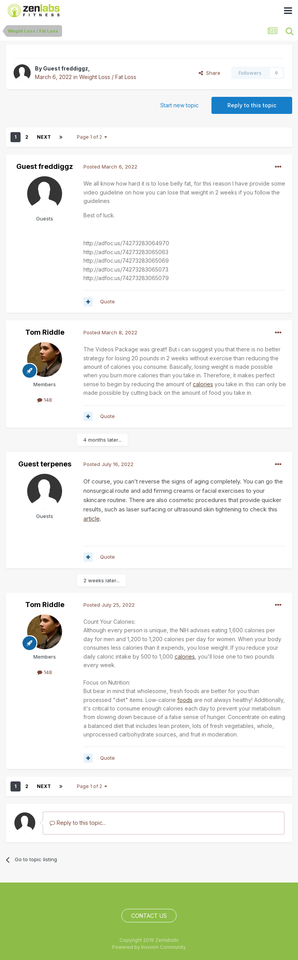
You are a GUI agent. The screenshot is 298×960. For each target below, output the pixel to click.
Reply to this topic (251, 105)
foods (184, 700)
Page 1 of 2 (92, 137)
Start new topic (179, 105)
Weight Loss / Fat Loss (107, 77)
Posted (110, 166)
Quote (107, 301)
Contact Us (149, 915)
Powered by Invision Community (149, 947)
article (91, 518)
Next (44, 137)
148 (44, 400)
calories (203, 384)
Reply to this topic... (78, 822)
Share (209, 73)
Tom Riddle (44, 332)
